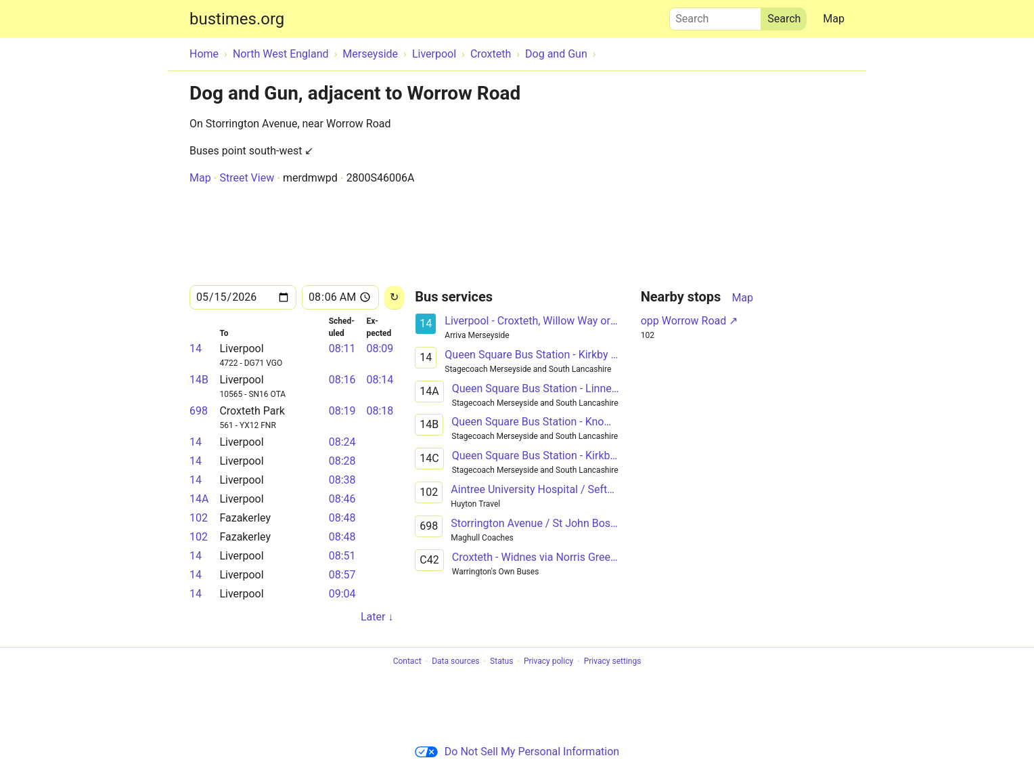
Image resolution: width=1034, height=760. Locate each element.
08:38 (342, 479)
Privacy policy (548, 662)
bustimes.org (236, 18)
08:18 (379, 410)
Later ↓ (377, 616)
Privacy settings (613, 662)
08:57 (342, 574)
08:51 (342, 555)
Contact (407, 662)
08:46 (342, 498)
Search (715, 15)
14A (198, 498)
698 (198, 410)
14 (195, 348)
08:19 (342, 410)
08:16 (342, 379)
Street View (246, 177)
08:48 (342, 517)
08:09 (379, 348)
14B (198, 379)
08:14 (379, 379)
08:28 (342, 461)
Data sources (455, 662)
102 (198, 517)
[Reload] (394, 298)
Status (501, 662)
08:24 (342, 442)
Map (834, 18)
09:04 (342, 593)
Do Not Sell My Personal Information (517, 751)
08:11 (342, 348)
